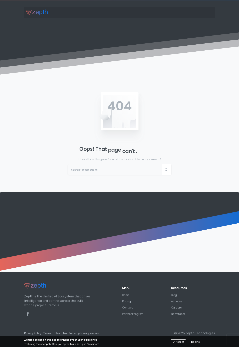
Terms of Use (51, 333)
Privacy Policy (32, 333)
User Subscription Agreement (81, 333)
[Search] (115, 169)
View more (93, 344)
